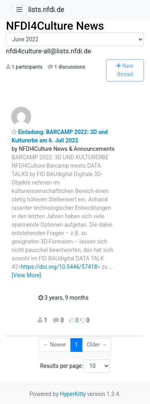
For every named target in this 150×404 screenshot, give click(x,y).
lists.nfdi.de (46, 10)
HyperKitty (73, 394)
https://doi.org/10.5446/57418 (59, 267)
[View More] (26, 275)
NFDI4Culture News (55, 25)
